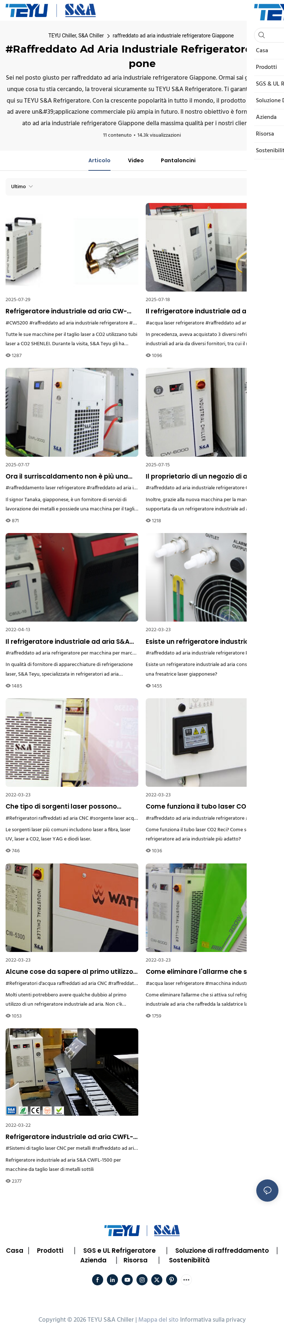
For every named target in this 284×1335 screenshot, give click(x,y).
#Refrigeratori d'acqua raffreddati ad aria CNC (56, 983)
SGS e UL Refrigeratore (119, 1250)
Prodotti (50, 1250)
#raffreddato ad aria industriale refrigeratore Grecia (203, 488)
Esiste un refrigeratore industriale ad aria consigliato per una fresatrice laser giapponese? (210, 642)
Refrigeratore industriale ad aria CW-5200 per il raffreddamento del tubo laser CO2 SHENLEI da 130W (66, 311)
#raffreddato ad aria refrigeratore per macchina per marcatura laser (81, 653)
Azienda (93, 1260)
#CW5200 (17, 323)
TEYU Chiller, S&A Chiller (76, 36)
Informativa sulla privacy (213, 1320)
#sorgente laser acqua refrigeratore (129, 818)
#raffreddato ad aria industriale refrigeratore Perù (201, 653)
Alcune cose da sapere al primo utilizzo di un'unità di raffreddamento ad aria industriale (69, 972)
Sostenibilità (189, 1260)
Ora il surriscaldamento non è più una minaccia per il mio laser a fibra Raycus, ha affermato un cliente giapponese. (70, 477)
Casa (14, 1250)
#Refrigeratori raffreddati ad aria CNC (47, 818)
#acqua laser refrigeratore (175, 323)
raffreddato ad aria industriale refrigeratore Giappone (173, 36)
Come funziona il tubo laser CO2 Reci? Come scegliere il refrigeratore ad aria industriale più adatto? (208, 807)
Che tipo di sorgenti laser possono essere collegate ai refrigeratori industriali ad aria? (61, 807)
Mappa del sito (158, 1320)
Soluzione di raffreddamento (222, 1250)
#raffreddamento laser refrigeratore (45, 488)
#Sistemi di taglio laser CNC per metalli (48, 1148)
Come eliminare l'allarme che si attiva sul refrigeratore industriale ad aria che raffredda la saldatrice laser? (210, 972)
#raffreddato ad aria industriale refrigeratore (78, 323)
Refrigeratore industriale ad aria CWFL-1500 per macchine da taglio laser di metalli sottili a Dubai (69, 1137)
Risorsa (136, 1260)
